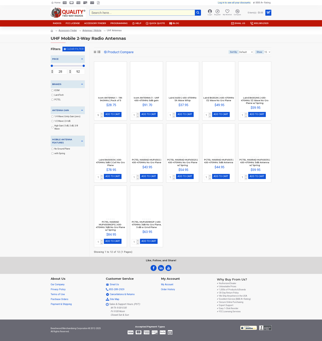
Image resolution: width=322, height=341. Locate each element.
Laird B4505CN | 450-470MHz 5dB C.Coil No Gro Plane (110, 162)
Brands (56, 84)
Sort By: (231, 52)
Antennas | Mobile (91, 30)
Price (55, 59)
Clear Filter (75, 49)
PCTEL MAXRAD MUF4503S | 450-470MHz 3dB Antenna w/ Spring (254, 162)
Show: (260, 52)
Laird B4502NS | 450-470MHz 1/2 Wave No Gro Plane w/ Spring (254, 100)
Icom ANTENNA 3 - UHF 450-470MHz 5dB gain (146, 99)
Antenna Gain (60, 110)
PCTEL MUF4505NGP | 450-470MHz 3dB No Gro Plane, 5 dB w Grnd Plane (146, 223)
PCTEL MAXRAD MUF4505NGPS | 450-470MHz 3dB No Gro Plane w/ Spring (110, 224)
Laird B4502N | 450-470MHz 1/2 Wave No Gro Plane (218, 99)
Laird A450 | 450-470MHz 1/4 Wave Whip (182, 99)
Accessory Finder (68, 30)
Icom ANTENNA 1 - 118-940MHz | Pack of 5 (110, 99)
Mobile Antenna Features (62, 141)
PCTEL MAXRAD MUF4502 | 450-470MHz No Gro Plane (146, 160)
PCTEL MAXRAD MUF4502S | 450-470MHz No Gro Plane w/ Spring (182, 162)
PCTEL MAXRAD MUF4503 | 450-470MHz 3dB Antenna (218, 160)
